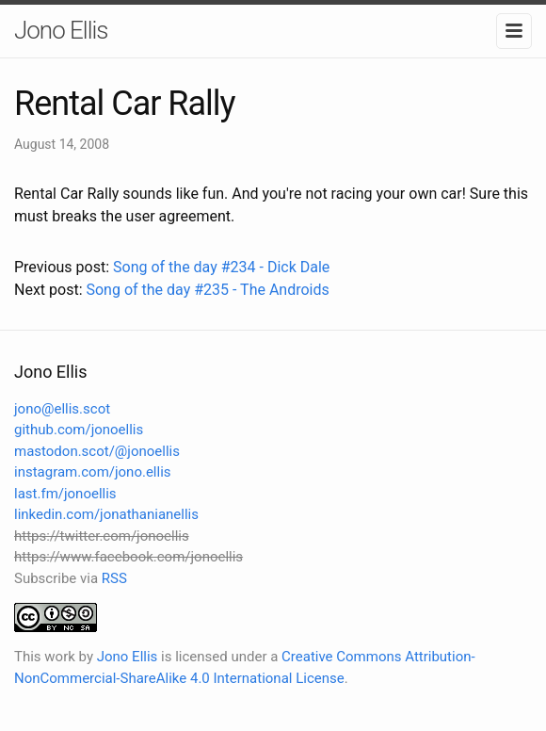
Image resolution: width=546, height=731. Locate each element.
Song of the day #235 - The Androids (207, 290)
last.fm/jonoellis (65, 493)
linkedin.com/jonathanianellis (106, 514)
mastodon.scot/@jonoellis (97, 451)
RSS (114, 578)
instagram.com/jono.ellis (92, 471)
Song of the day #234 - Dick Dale (221, 267)
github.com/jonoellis (78, 429)
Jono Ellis (61, 30)
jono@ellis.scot (62, 408)
